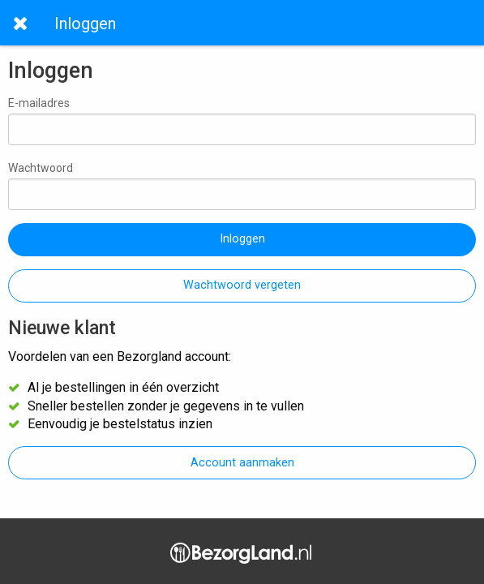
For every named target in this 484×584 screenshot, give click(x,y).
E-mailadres (242, 121)
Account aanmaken (242, 463)
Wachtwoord (242, 185)
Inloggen (242, 239)
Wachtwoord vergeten (242, 285)
